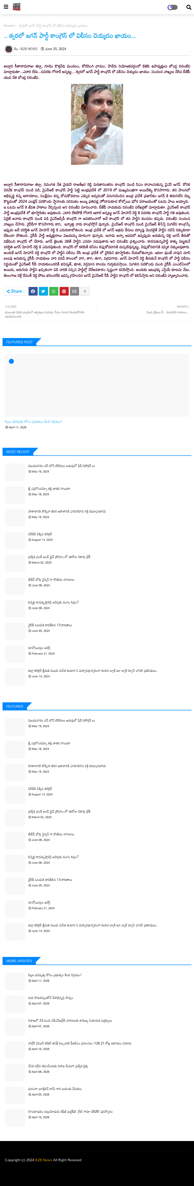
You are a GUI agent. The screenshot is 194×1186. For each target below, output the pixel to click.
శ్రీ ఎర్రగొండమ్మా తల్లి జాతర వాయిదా (49, 488)
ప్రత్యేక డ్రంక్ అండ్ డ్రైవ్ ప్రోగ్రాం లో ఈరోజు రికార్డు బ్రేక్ (59, 556)
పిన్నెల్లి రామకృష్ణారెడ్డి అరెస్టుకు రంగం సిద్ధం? (53, 602)
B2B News (43, 1159)
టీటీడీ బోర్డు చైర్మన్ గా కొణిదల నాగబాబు (51, 579)
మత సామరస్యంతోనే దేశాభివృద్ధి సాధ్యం (50, 997)
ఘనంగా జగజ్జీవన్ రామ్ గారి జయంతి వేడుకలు (55, 1088)
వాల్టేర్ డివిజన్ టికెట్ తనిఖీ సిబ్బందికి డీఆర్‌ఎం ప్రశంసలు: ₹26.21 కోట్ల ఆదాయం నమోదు (80, 1043)
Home (8, 25)
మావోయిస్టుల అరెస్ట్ (39, 647)
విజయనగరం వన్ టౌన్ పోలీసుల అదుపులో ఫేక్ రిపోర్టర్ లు (61, 465)
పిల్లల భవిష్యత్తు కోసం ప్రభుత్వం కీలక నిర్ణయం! (33, 421)
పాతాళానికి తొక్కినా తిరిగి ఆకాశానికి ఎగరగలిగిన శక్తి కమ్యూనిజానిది (67, 511)
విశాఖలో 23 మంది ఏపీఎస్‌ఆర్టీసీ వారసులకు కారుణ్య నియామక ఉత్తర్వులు (70, 1020)
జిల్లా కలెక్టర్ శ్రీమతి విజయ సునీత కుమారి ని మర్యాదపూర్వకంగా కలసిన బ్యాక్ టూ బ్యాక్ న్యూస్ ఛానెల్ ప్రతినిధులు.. (93, 670)
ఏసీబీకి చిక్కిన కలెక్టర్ (40, 534)
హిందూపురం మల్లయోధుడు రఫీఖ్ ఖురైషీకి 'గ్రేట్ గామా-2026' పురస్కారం (70, 1111)
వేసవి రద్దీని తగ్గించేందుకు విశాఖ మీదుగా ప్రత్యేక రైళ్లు (58, 1066)
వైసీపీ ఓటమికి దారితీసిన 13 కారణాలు (50, 625)
